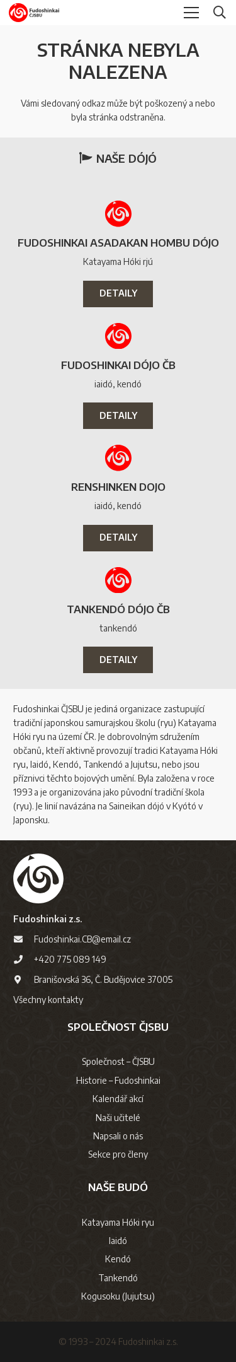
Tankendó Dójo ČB (118, 609)
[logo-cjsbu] (34, 12)
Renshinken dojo (118, 486)
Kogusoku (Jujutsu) (118, 1296)
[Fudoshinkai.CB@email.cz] (23, 939)
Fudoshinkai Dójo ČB (118, 365)
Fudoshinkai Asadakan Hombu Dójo (118, 242)
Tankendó (118, 1277)
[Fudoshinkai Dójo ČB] (118, 336)
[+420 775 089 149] (23, 959)
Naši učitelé (118, 1117)
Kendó (118, 1258)
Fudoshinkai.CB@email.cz (82, 939)
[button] (219, 12)
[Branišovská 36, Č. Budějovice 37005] (23, 979)
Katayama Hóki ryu (118, 1222)
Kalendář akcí (118, 1098)
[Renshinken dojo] (118, 458)
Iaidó (118, 1240)
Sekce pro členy (118, 1154)
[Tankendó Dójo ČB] (118, 580)
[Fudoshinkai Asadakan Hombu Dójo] (118, 214)
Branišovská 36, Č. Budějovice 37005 (103, 979)
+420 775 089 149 (70, 959)
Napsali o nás (118, 1135)
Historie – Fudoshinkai (118, 1080)
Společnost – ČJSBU (118, 1061)
